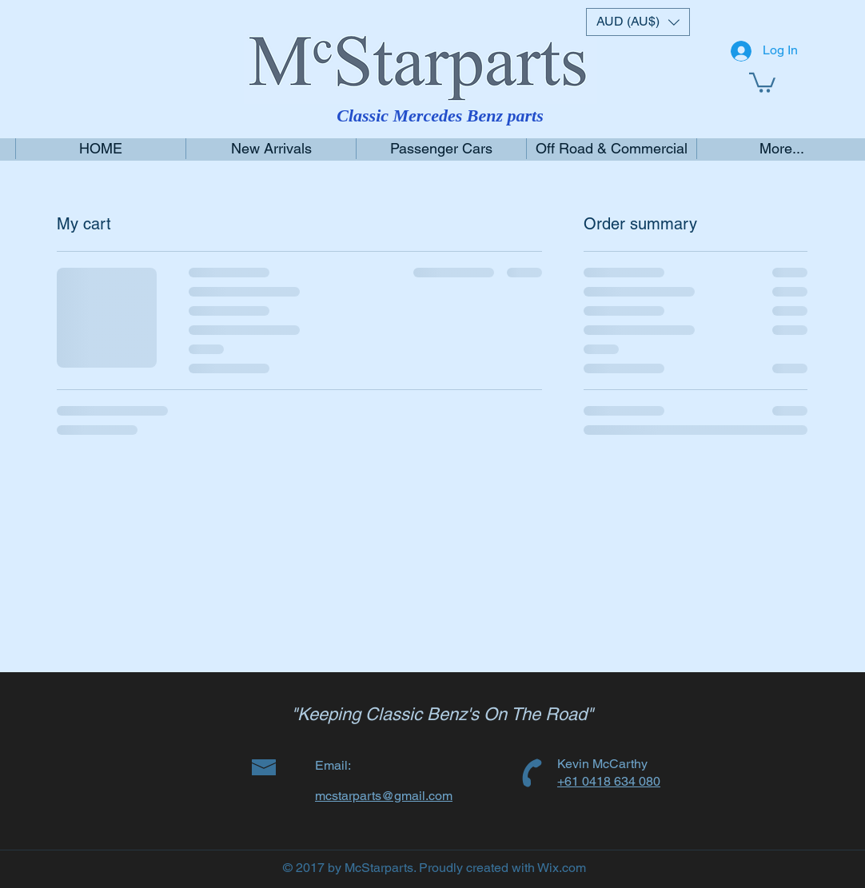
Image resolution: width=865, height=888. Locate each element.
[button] (638, 22)
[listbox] (638, 22)
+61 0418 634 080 (608, 781)
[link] (762, 81)
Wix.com (561, 867)
